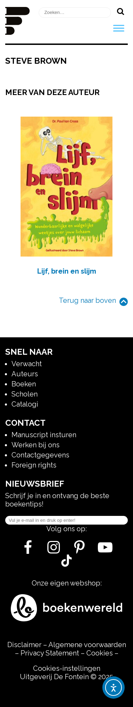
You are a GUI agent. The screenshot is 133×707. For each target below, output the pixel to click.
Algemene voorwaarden (87, 645)
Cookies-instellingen (66, 668)
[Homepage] (17, 32)
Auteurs (24, 374)
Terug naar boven (87, 300)
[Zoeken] (120, 11)
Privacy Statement (50, 653)
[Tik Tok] (66, 564)
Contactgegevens (40, 455)
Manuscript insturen (43, 435)
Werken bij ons (35, 445)
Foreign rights (33, 465)
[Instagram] (54, 550)
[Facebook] (28, 550)
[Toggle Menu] (118, 28)
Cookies (99, 653)
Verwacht (26, 364)
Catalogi (24, 404)
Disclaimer (24, 645)
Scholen (24, 394)
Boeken (23, 384)
